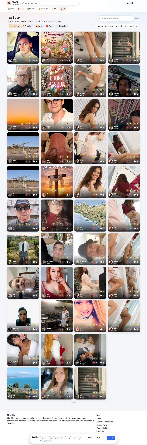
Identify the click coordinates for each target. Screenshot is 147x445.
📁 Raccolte (61, 26)
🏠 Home (11, 9)
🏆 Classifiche (43, 9)
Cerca (136, 18)
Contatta (100, 431)
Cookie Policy (102, 425)
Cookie (48, 441)
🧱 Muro (20, 9)
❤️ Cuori (49, 26)
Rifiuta (90, 438)
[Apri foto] (23, 48)
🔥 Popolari (27, 26)
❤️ (28, 60)
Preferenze (100, 438)
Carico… (74, 402)
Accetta (111, 438)
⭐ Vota (54, 9)
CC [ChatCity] (8, 3)
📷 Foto (62, 9)
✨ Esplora (14, 26)
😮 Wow (38, 26)
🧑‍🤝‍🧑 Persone (31, 9)
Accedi (130, 3)
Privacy (100, 418)
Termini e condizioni (105, 421)
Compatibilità (102, 428)
